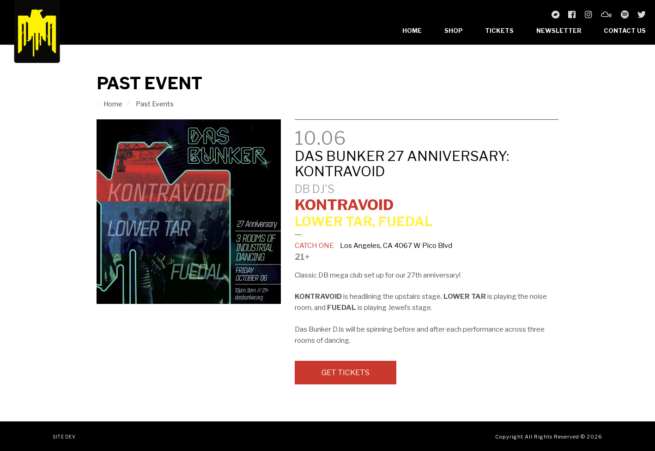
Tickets (499, 30)
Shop (453, 30)
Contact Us (625, 30)
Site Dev (64, 436)
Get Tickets (345, 372)
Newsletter (559, 30)
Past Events (155, 104)
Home (412, 30)
